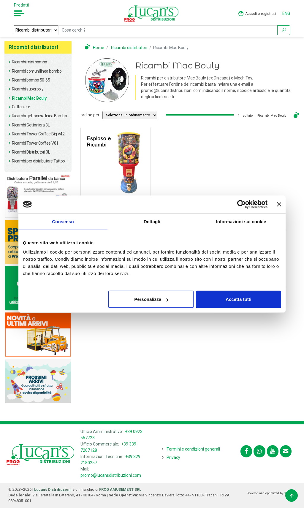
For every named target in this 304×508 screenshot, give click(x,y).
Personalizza (151, 299)
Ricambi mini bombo (29, 62)
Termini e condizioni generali (193, 449)
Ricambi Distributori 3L (31, 152)
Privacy (173, 457)
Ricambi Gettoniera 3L (31, 125)
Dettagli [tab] (152, 221)
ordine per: (90, 114)
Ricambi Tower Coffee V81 (35, 143)
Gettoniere (21, 106)
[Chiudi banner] (279, 204)
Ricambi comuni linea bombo (36, 71)
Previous (12, 196)
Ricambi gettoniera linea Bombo (39, 115)
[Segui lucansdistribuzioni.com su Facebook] (246, 451)
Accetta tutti (238, 299)
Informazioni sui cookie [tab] (241, 221)
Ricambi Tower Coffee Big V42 (38, 134)
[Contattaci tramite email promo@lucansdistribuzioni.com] (286, 451)
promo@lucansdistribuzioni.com (110, 475)
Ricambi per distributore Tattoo (38, 161)
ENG (286, 13)
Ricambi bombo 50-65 (31, 80)
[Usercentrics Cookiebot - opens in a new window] (241, 204)
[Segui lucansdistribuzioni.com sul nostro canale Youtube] (272, 451)
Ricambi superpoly (27, 89)
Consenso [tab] (63, 221)
